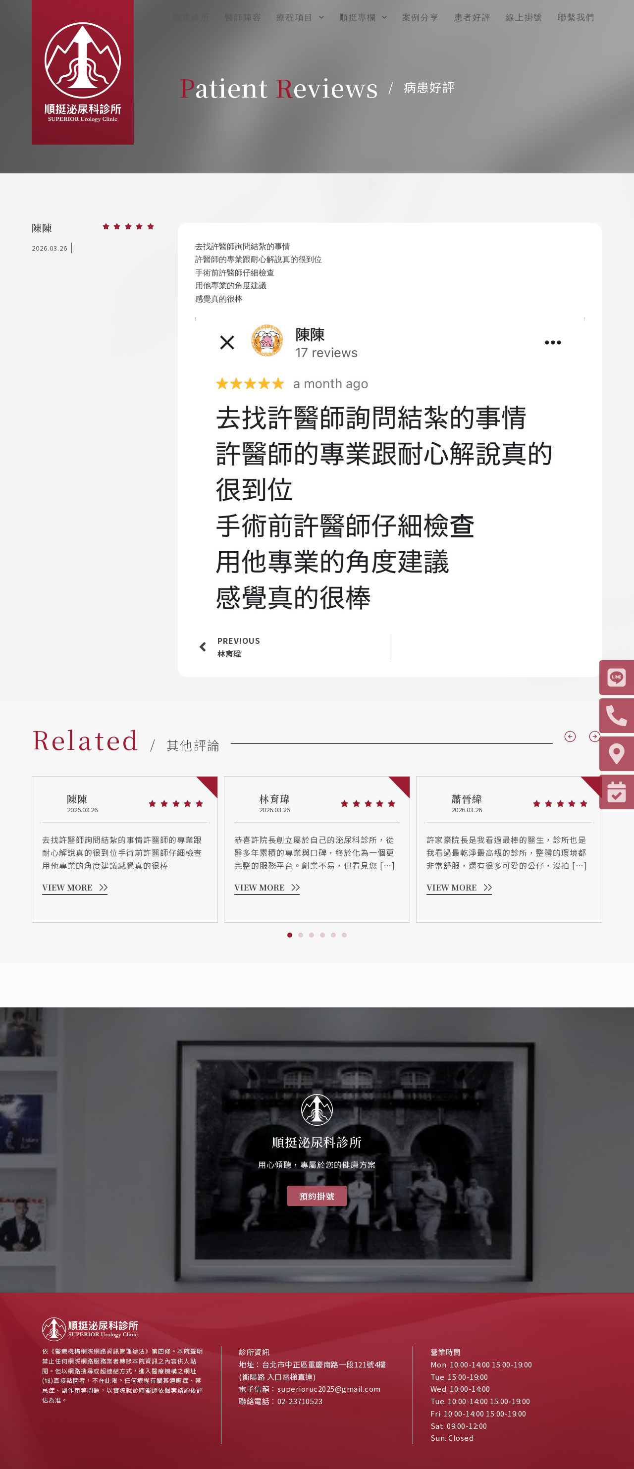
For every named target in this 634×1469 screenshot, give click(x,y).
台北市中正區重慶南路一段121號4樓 (324, 1364)
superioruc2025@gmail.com (329, 1388)
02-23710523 (300, 1401)
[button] (289, 969)
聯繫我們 (576, 17)
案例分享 (420, 17)
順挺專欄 (363, 17)
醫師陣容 (243, 17)
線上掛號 (524, 17)
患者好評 (472, 17)
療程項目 (300, 17)
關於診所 (191, 17)
